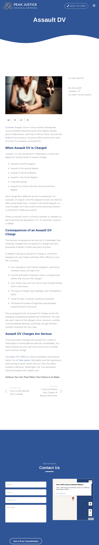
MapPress (91, 518)
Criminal (9, 127)
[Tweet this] (21, 120)
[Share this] (15, 120)
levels (8, 137)
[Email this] (8, 120)
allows (8, 157)
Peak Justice (24, 360)
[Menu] (94, 6)
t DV (39, 141)
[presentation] (23, 534)
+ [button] (90, 510)
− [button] (90, 514)
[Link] (19, 6)
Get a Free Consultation (25, 541)
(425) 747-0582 (18, 356)
